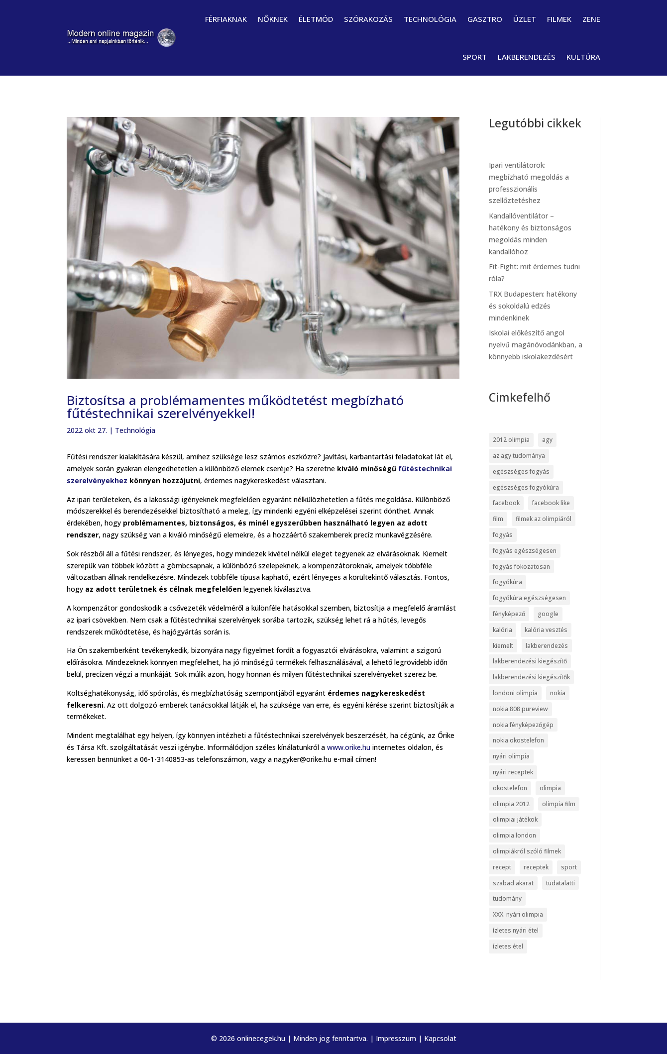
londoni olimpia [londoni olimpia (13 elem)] (515, 693)
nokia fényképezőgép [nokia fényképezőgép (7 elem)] (523, 725)
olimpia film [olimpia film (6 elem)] (558, 804)
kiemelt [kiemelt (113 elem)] (503, 645)
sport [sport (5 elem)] (569, 867)
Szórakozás (368, 19)
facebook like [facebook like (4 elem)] (551, 503)
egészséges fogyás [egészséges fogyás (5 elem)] (521, 471)
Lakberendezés (527, 57)
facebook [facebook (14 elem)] (506, 503)
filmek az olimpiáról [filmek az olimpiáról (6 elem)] (543, 519)
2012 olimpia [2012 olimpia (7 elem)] (511, 439)
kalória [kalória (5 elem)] (502, 630)
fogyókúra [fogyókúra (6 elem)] (507, 582)
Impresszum (396, 1038)
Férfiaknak (226, 19)
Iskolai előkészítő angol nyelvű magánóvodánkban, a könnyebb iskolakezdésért (535, 344)
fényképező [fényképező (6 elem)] (509, 614)
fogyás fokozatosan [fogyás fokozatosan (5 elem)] (521, 566)
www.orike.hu (348, 747)
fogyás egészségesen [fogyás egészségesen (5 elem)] (524, 550)
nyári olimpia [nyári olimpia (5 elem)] (511, 756)
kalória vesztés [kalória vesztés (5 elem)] (546, 630)
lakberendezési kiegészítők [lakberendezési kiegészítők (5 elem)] (531, 677)
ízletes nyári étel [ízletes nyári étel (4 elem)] (516, 930)
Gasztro (484, 19)
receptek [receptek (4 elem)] (536, 867)
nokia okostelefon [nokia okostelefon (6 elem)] (518, 740)
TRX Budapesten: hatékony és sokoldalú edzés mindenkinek (533, 305)
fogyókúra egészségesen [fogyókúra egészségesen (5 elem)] (529, 598)
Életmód (316, 19)
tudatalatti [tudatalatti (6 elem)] (560, 883)
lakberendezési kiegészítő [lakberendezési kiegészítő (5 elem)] (530, 661)
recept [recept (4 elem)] (502, 867)
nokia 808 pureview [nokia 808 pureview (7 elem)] (520, 709)
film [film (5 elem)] (498, 519)
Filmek (559, 19)
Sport (474, 57)
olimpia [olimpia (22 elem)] (550, 788)
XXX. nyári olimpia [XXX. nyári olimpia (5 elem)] (518, 914)
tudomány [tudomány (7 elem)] (507, 898)
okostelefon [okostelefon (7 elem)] (510, 788)
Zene (591, 19)
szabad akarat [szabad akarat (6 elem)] (513, 883)
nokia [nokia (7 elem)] (557, 693)
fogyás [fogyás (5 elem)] (503, 534)
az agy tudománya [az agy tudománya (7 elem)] (519, 455)
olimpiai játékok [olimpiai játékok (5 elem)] (515, 819)
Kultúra (583, 57)
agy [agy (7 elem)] (547, 439)
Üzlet (524, 19)
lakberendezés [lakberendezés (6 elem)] (547, 645)
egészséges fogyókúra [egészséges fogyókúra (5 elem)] (526, 487)
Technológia (430, 19)
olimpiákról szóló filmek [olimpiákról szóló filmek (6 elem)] (527, 851)
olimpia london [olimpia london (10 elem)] (514, 835)
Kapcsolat (440, 1038)
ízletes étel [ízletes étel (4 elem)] (508, 946)
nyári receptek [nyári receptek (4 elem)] (513, 772)
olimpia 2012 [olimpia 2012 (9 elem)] (511, 804)
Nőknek (273, 19)
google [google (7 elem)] (548, 614)
